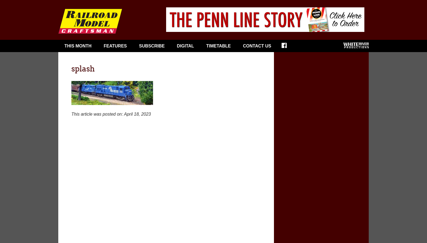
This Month (77, 46)
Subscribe (152, 46)
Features (115, 46)
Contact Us (257, 46)
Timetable (218, 46)
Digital (185, 46)
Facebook (288, 47)
